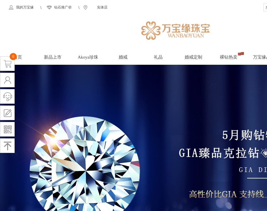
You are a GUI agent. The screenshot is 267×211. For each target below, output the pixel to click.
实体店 (102, 7)
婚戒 (123, 57)
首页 (17, 57)
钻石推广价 (63, 7)
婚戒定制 (193, 57)
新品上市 (53, 57)
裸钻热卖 (228, 57)
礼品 (158, 57)
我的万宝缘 (25, 7)
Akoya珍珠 (88, 57)
